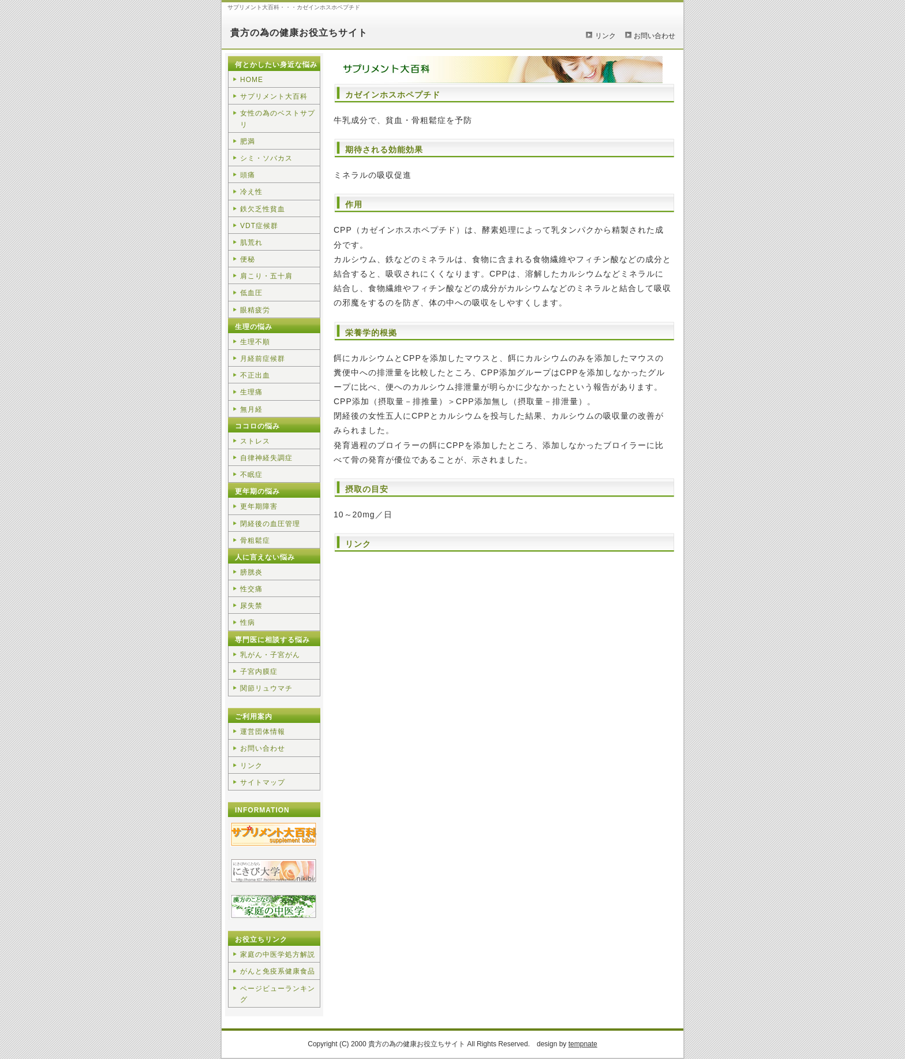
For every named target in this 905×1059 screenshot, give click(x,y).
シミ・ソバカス (266, 158)
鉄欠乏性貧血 (262, 209)
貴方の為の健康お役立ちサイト (299, 33)
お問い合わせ (654, 36)
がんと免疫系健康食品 (277, 971)
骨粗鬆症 (255, 540)
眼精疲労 (255, 310)
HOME (251, 80)
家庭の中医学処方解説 (277, 954)
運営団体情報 (262, 732)
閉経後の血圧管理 (270, 524)
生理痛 (251, 392)
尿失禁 (251, 606)
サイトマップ (262, 782)
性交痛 (251, 589)
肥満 (247, 141)
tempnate (583, 1044)
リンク (605, 36)
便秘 (247, 259)
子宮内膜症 (259, 672)
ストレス (255, 441)
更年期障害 (259, 506)
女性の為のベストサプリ (277, 118)
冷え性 (251, 192)
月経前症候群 (262, 359)
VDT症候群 (259, 226)
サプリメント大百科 (274, 96)
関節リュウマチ (266, 688)
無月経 (251, 409)
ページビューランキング (277, 994)
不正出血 (255, 375)
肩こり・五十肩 (266, 276)
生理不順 (255, 342)
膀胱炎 (251, 572)
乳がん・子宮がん (270, 655)
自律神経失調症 (266, 458)
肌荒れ (251, 242)
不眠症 (251, 475)
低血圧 (251, 293)
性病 (247, 622)
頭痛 (247, 175)
